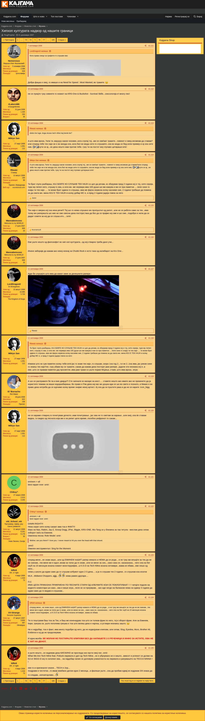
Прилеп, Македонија (17, 185)
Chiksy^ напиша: (37, 512)
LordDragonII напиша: (39, 51)
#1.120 (151, 411)
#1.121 (151, 477)
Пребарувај (21, 21)
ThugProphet (9, 35)
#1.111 (151, 46)
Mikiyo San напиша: (38, 160)
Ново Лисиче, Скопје (17, 541)
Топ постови (57, 16)
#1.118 (151, 338)
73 (26, 40)
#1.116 (151, 237)
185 (53, 40)
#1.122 (151, 506)
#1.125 (151, 648)
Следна (61, 40)
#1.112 (151, 89)
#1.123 (151, 555)
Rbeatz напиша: (36, 128)
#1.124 (151, 597)
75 (35, 40)
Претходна (9, 40)
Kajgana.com (10, 16)
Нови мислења (7, 21)
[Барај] (198, 16)
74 (30, 40)
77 (44, 40)
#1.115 (151, 205)
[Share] (145, 45)
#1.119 (151, 376)
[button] (47, 16)
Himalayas (21, 625)
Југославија (20, 73)
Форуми (24, 16)
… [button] (21, 40)
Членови (71, 16)
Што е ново (38, 16)
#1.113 (151, 123)
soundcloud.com (19, 187)
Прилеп (22, 404)
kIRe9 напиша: (36, 603)
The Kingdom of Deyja (16, 299)
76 (39, 40)
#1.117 (151, 269)
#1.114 (151, 155)
